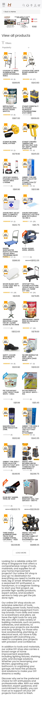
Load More (21, 552)
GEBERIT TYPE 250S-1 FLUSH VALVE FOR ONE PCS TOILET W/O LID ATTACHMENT (11, 464)
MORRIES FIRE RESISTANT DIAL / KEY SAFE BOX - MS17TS (30, 499)
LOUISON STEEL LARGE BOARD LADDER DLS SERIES (30, 72)
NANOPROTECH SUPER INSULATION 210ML (10, 428)
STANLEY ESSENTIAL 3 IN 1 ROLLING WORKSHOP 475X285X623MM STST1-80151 (30, 109)
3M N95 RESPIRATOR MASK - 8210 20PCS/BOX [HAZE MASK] (30, 357)
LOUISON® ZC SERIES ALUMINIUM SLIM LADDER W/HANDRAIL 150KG (11, 73)
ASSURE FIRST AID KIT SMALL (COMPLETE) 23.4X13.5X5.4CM (11, 214)
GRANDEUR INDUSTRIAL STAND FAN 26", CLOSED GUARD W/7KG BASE (11, 322)
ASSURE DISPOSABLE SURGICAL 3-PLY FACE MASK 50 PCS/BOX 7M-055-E (30, 215)
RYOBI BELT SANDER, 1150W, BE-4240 (10, 498)
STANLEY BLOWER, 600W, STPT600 (9, 143)
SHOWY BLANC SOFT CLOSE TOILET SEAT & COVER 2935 (11, 286)
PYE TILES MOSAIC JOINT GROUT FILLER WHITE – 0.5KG (11, 392)
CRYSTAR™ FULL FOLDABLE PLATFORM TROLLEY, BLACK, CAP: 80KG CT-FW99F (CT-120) (30, 287)
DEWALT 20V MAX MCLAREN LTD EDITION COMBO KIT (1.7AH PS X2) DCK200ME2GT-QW (30, 536)
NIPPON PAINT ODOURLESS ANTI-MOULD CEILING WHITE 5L (10, 108)
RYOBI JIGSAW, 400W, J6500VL (28, 249)
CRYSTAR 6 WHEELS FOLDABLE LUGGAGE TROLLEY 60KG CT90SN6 (10, 180)
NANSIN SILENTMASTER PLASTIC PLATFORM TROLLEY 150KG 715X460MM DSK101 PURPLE (10, 252)
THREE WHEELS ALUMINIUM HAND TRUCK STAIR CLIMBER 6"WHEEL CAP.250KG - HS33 (10, 536)
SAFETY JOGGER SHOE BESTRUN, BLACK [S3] (9, 357)
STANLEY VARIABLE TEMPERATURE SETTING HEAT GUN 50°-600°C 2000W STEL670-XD (29, 145)
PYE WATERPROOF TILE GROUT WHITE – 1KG (30, 392)
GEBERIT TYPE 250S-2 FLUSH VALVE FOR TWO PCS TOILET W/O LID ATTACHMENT (30, 429)
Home (13, 12)
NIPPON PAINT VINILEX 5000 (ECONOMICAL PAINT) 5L (30, 321)
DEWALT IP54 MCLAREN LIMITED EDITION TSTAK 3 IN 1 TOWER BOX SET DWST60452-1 (30, 465)
